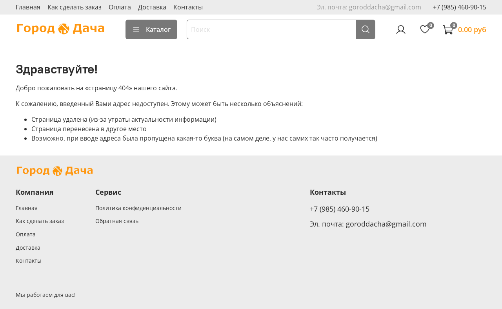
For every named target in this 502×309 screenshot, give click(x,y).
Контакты (188, 7)
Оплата (120, 7)
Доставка (152, 7)
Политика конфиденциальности (138, 208)
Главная (28, 7)
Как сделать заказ (74, 7)
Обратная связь (116, 221)
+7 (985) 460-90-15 (459, 7)
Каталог (151, 29)
